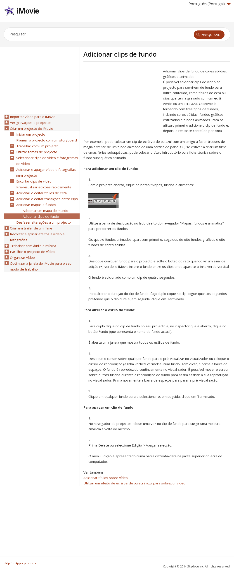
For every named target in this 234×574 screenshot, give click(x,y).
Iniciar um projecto (30, 134)
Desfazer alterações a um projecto (43, 222)
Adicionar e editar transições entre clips (47, 199)
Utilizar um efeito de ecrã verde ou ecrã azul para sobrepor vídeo (134, 483)
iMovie (28, 11)
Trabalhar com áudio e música (33, 245)
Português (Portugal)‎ (210, 3)
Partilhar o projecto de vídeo (32, 251)
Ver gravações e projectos (31, 122)
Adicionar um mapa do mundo (45, 210)
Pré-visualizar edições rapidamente (43, 187)
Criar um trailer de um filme (31, 228)
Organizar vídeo (22, 257)
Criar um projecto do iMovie (31, 128)
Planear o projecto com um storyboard (46, 140)
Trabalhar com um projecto (37, 146)
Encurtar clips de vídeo (34, 181)
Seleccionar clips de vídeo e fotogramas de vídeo (47, 160)
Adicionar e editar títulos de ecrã (41, 193)
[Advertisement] (121, 100)
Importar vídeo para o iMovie (32, 116)
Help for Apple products (20, 563)
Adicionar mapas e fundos (36, 204)
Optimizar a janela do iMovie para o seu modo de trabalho (40, 266)
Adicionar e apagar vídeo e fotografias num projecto (46, 172)
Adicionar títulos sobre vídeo (105, 477)
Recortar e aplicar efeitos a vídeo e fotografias (37, 237)
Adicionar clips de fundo (41, 216)
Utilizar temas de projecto (36, 152)
